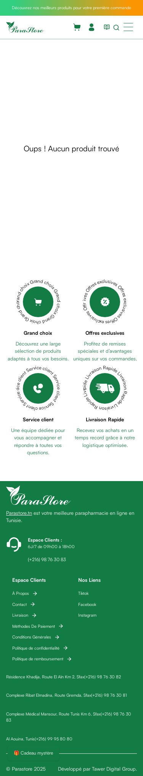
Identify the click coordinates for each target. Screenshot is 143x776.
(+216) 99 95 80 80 (53, 739)
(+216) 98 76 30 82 (102, 676)
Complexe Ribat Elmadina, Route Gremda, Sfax (48, 695)
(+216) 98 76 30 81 (109, 695)
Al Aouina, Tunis (20, 739)
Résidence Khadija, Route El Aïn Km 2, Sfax (45, 676)
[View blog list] (105, 27)
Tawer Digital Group (114, 769)
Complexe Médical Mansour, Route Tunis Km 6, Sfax (53, 714)
